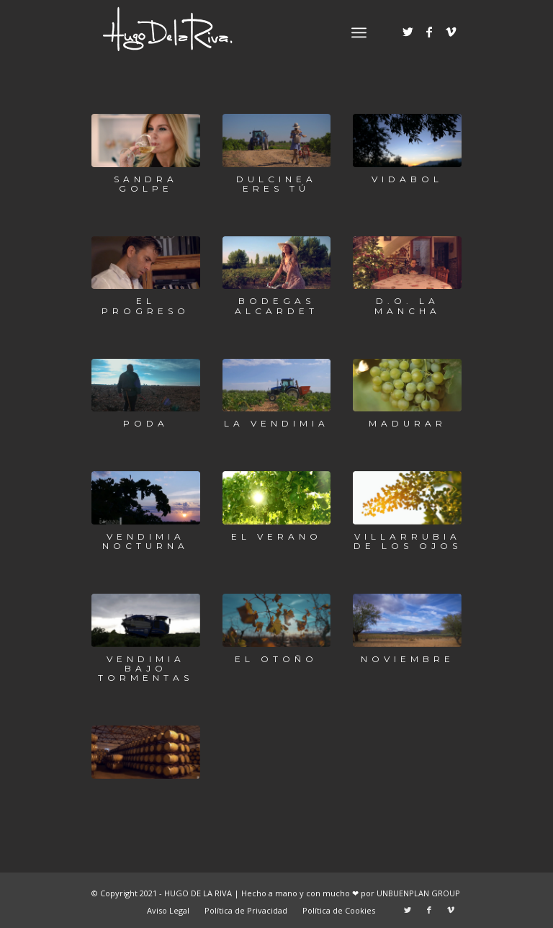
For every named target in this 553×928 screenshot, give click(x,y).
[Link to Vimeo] (451, 32)
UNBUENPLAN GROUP (418, 893)
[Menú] (359, 32)
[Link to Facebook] (429, 32)
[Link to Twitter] (407, 32)
